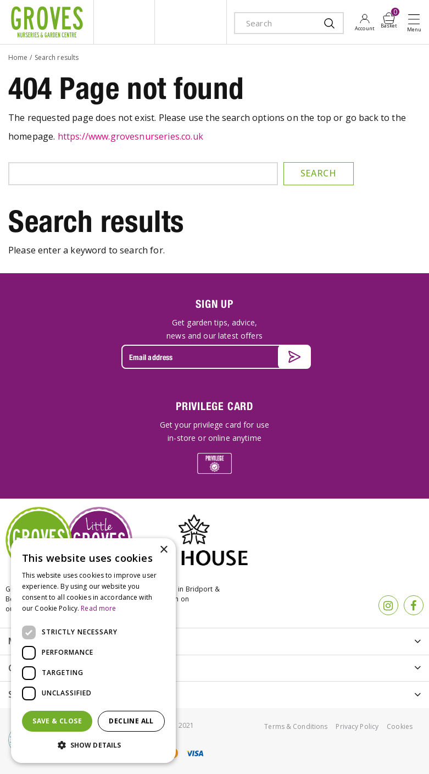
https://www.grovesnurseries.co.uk (130, 136)
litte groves (124, 22)
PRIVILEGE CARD (214, 406)
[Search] (278, 23)
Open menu (416, 22)
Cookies (400, 726)
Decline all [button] (131, 721)
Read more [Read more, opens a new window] (98, 608)
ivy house (190, 22)
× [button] (163, 550)
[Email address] (214, 357)
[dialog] (93, 650)
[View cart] (389, 18)
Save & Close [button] (57, 721)
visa (194, 753)
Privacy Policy (357, 726)
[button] (93, 745)
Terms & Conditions (295, 726)
